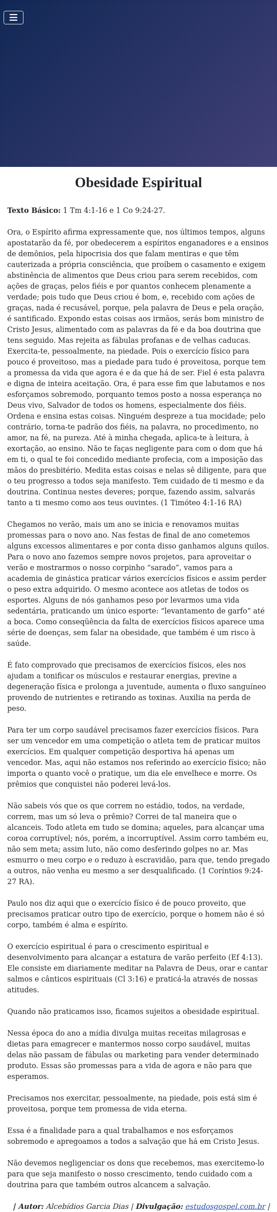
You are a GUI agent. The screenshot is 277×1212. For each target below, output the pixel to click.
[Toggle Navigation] (13, 17)
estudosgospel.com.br (225, 1206)
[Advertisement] (138, 99)
